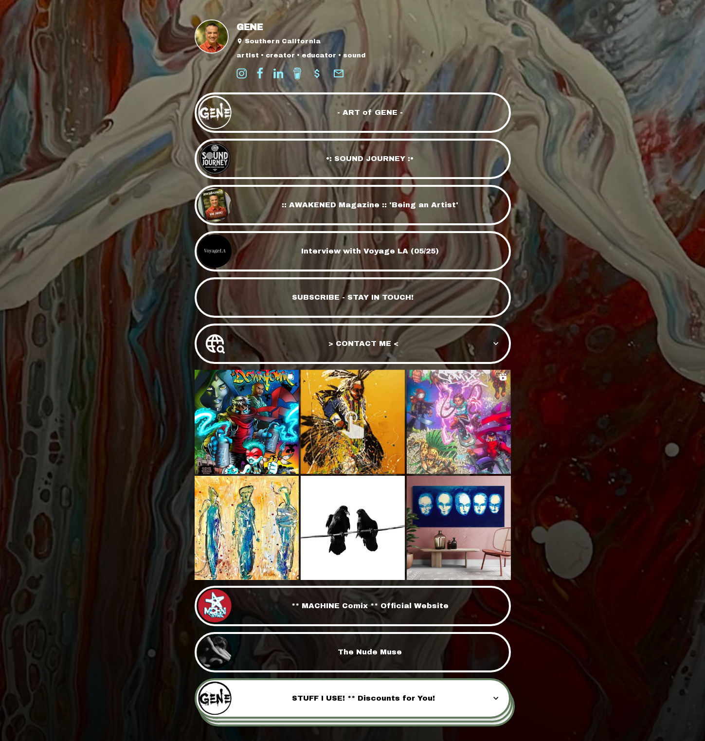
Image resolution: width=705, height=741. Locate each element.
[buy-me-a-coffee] (297, 73)
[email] (338, 73)
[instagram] (241, 73)
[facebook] (260, 73)
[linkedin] (278, 73)
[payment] (317, 73)
